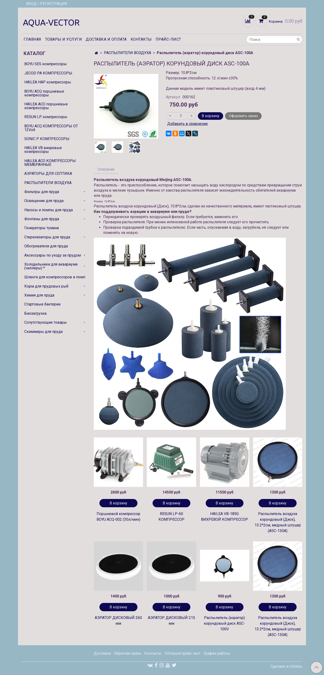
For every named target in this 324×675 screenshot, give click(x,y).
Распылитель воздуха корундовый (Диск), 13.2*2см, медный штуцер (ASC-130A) (278, 522)
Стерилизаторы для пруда (47, 237)
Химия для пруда (39, 295)
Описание (106, 169)
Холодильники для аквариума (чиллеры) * (50, 266)
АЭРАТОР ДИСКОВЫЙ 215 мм (171, 620)
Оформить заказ (243, 116)
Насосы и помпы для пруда (48, 210)
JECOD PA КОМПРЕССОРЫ (48, 73)
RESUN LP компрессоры (45, 117)
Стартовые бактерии (42, 304)
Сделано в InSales (286, 666)
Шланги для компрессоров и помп (54, 277)
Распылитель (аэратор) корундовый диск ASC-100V (224, 623)
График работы (217, 653)
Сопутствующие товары (45, 322)
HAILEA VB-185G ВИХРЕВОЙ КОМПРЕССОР (224, 517)
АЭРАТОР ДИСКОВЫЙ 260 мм (118, 620)
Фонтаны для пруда (41, 219)
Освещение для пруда (44, 200)
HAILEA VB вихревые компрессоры (43, 150)
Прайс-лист (168, 39)
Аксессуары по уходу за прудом (52, 255)
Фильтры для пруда (41, 191)
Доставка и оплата (106, 39)
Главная (32, 39)
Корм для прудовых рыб (46, 286)
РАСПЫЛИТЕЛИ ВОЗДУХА (127, 53)
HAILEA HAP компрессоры (47, 82)
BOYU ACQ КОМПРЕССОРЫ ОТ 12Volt (51, 128)
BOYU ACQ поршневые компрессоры (44, 93)
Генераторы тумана (41, 228)
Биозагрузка (35, 313)
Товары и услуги (63, 39)
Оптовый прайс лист (182, 653)
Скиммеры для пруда (43, 331)
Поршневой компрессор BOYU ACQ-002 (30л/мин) (118, 517)
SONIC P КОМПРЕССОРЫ (46, 139)
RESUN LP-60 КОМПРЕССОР (171, 517)
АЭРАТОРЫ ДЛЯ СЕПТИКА (48, 173)
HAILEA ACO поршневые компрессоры (46, 106)
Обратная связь (127, 653)
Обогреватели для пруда (46, 246)
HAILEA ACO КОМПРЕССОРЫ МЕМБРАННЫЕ (50, 163)
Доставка (102, 653)
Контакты (141, 39)
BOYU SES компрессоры (45, 64)
